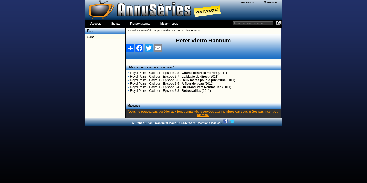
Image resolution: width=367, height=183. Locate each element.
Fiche (89, 31)
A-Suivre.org (186, 122)
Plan (150, 122)
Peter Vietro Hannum (189, 30)
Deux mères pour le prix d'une (204, 80)
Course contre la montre (199, 73)
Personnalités (140, 23)
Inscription (247, 2)
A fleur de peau (193, 83)
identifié (203, 115)
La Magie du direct (195, 76)
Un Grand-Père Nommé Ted (201, 87)
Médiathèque (169, 23)
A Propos (138, 122)
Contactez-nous (165, 122)
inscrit (269, 111)
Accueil (95, 23)
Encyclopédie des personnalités (154, 30)
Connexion (270, 2)
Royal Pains (138, 73)
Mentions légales (209, 122)
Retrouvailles (191, 91)
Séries (115, 23)
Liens (89, 36)
